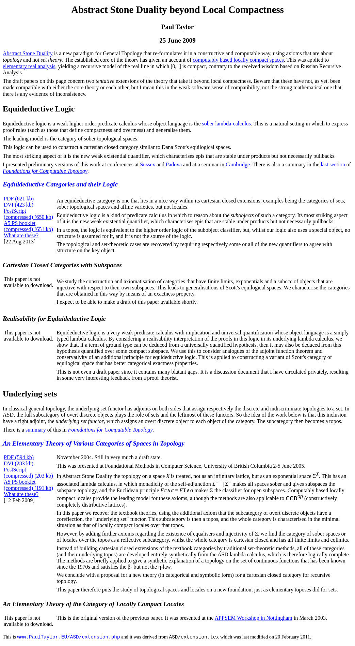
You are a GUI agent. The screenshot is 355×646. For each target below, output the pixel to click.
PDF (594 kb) (19, 457)
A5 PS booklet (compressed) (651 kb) (28, 226)
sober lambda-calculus (226, 123)
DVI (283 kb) (18, 463)
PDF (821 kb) (19, 198)
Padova (174, 164)
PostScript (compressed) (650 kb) (28, 214)
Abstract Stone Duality (28, 53)
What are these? (21, 235)
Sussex (147, 164)
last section (333, 164)
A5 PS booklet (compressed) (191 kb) (28, 485)
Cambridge (238, 164)
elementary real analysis (29, 66)
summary (36, 430)
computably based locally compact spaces (238, 60)
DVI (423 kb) (18, 205)
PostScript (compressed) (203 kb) (28, 473)
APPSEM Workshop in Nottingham (253, 618)
